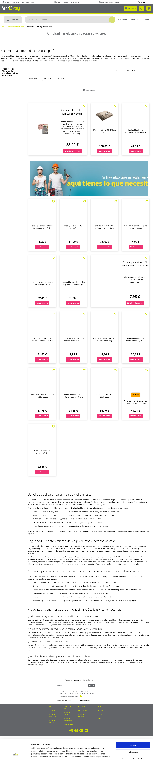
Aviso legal (52, 710)
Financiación (82, 710)
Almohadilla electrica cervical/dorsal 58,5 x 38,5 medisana (135, 340)
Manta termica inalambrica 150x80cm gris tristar (42, 283)
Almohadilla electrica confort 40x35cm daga (42, 395)
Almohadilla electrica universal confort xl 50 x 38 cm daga (42, 340)
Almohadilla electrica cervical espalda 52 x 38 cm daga (73, 283)
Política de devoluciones (68, 720)
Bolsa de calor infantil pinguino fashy (42, 452)
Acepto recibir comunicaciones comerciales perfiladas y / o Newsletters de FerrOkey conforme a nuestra (77, 693)
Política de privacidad (52, 716)
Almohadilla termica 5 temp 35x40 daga (104, 395)
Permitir (133, 727)
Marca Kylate (97, 707)
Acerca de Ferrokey (81, 716)
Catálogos (81, 707)
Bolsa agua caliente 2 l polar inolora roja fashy (135, 263)
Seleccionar (133, 734)
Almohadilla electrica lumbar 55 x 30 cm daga (72, 114)
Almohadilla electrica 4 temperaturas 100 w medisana (73, 396)
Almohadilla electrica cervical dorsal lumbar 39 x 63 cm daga (135, 403)
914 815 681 (144, 2)
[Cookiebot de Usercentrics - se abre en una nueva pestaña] (15, 754)
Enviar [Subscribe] (91, 685)
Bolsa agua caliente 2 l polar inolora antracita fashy (73, 339)
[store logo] (11, 8)
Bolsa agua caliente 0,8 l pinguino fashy (73, 227)
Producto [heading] (33, 79)
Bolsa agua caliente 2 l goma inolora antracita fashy (42, 227)
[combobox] (70, 19)
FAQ (50, 707)
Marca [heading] (47, 79)
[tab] (33, 79)
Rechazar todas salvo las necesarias (133, 742)
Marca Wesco (97, 718)
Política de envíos (67, 714)
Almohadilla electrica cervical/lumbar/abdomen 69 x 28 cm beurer (135, 132)
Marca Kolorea (98, 710)
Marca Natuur (97, 715)
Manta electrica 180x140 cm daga (104, 131)
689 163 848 (91, 701)
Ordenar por (118, 70)
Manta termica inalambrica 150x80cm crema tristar (104, 227)
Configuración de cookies (132, 754)
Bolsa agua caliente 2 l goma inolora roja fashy (135, 227)
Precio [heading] (61, 79)
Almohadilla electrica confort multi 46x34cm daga (104, 339)
